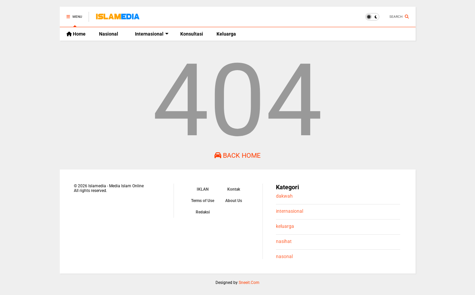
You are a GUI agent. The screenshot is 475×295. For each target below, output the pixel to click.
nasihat (284, 241)
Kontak (233, 189)
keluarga (285, 226)
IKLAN (202, 189)
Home (76, 34)
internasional (289, 211)
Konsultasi (191, 34)
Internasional (152, 34)
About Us (233, 200)
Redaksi (203, 212)
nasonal (284, 256)
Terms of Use (202, 200)
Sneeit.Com (249, 282)
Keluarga (226, 34)
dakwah (284, 196)
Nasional (108, 34)
